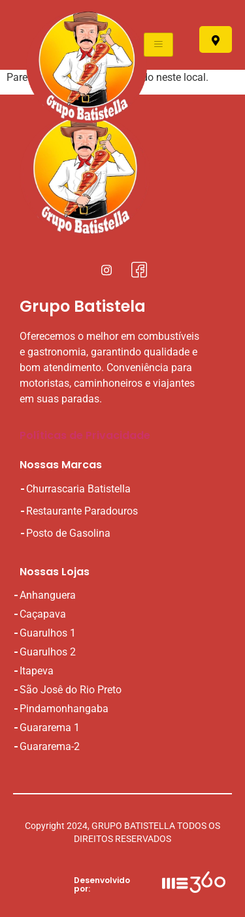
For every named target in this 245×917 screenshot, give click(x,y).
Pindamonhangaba (64, 708)
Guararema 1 (50, 727)
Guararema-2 (50, 746)
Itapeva (37, 671)
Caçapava (43, 614)
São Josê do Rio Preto (71, 690)
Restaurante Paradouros (82, 511)
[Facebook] (139, 269)
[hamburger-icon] (158, 45)
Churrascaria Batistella (78, 489)
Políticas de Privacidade (85, 435)
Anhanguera (48, 595)
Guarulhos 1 (48, 633)
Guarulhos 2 (48, 652)
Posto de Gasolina (68, 533)
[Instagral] (106, 269)
